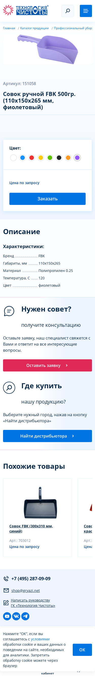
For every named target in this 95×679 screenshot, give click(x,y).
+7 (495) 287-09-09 (26, 578)
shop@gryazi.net (21, 590)
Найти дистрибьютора (47, 436)
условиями (40, 639)
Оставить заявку (47, 365)
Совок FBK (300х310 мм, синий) (31, 529)
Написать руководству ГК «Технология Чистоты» (29, 603)
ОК (82, 650)
